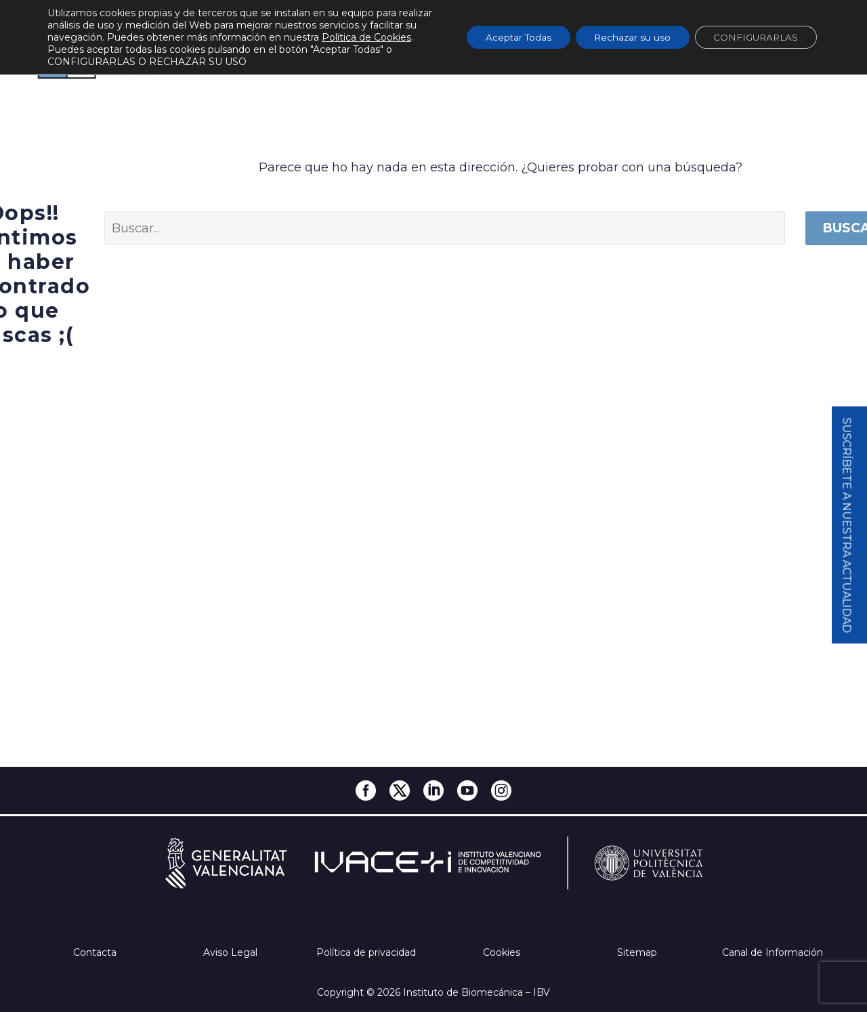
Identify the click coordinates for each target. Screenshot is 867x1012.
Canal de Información (772, 952)
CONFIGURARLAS (753, 37)
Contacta (95, 952)
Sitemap (637, 952)
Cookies (501, 952)
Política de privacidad (366, 952)
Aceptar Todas (504, 37)
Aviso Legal (230, 952)
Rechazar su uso (623, 37)
